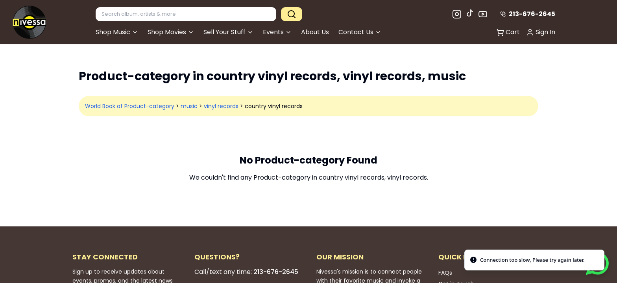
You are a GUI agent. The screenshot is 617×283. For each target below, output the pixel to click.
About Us (315, 32)
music (189, 106)
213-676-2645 (527, 13)
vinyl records (221, 106)
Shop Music (117, 32)
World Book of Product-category (129, 106)
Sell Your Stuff (228, 32)
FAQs (445, 273)
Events (277, 32)
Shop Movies (171, 32)
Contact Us (359, 32)
